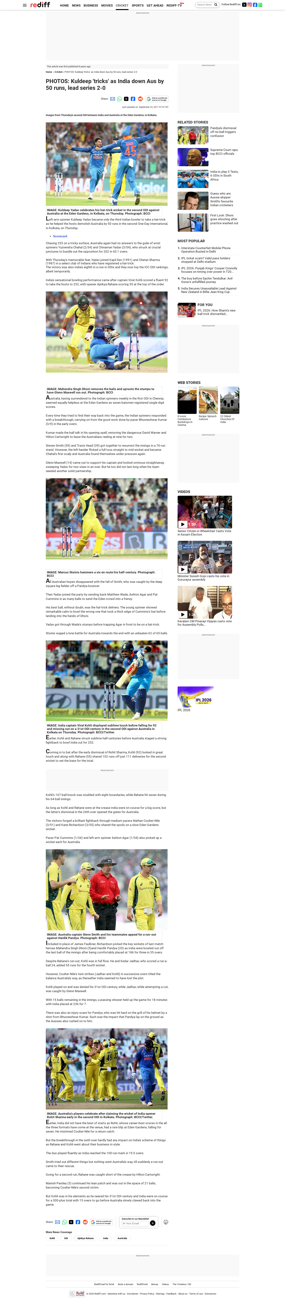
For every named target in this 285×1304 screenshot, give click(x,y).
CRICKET (122, 5)
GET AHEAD (155, 5)
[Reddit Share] (139, 98)
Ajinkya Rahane (85, 1238)
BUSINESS (91, 5)
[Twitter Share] (125, 98)
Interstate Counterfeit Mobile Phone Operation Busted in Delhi (205, 249)
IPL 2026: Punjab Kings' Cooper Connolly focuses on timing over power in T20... (209, 270)
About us (182, 1293)
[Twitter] (244, 4)
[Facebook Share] (132, 98)
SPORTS (138, 5)
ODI (66, 1238)
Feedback (171, 1293)
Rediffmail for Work (104, 1284)
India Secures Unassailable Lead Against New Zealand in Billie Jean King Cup (209, 290)
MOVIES (107, 5)
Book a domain (125, 1284)
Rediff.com (100, 1293)
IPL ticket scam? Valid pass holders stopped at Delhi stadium (205, 260)
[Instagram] (249, 4)
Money (154, 1284)
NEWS (76, 5)
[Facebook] (255, 4)
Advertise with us (116, 1293)
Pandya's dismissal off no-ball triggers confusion (223, 132)
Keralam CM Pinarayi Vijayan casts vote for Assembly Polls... (205, 623)
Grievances (210, 1293)
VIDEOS (184, 492)
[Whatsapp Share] (118, 98)
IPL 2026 (184, 710)
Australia (122, 1238)
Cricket (58, 72)
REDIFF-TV (174, 5)
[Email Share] (112, 98)
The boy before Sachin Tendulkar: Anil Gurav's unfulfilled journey (206, 280)
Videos (165, 1284)
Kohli (52, 1238)
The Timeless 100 (181, 1284)
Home (49, 72)
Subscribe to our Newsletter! (135, 1219)
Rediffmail (142, 1284)
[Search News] (214, 5)
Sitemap (160, 1293)
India (105, 1238)
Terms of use (196, 1293)
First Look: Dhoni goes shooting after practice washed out (224, 219)
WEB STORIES (189, 383)
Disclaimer (132, 1293)
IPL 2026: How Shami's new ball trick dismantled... (217, 312)
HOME (64, 5)
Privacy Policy (147, 1293)
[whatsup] (260, 4)
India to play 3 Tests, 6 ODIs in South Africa (224, 175)
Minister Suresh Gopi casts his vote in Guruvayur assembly (203, 577)
